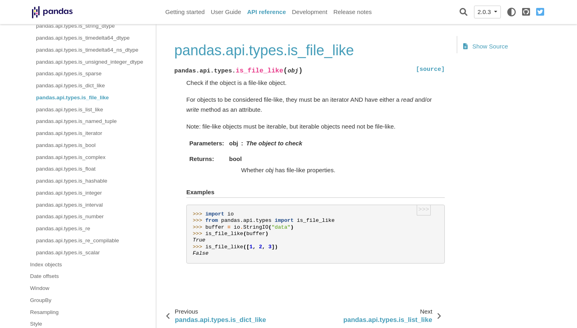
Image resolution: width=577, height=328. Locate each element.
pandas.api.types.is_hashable (71, 181)
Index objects (46, 265)
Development (309, 11)
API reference (266, 11)
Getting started (185, 11)
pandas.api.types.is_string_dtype (75, 26)
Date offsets (44, 276)
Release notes (352, 11)
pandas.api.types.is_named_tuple (76, 121)
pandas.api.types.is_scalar (68, 253)
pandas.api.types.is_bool (66, 145)
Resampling (44, 312)
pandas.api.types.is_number (70, 216)
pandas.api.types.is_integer (69, 193)
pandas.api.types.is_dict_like (70, 86)
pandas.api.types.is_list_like (69, 110)
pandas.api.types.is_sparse (69, 73)
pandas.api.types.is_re (63, 228)
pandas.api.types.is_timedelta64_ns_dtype (87, 50)
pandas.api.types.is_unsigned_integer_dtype (89, 62)
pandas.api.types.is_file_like (72, 98)
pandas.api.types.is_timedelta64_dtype (82, 38)
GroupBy (40, 300)
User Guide (226, 11)
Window (39, 288)
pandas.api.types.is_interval (69, 205)
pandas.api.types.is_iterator (69, 133)
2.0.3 (485, 11)
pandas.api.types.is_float (66, 169)
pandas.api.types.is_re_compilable (77, 240)
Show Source (485, 46)
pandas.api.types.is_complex (70, 157)
